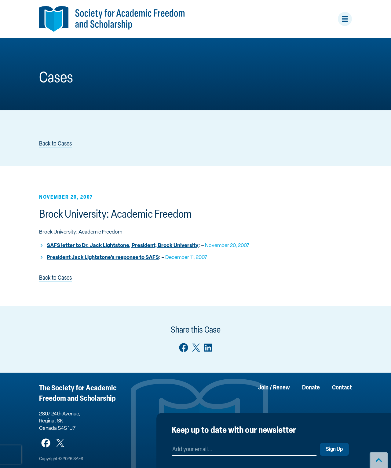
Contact (342, 388)
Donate (311, 388)
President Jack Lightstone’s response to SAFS (103, 257)
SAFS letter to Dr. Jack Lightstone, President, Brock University (123, 245)
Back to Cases (55, 144)
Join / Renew (274, 388)
